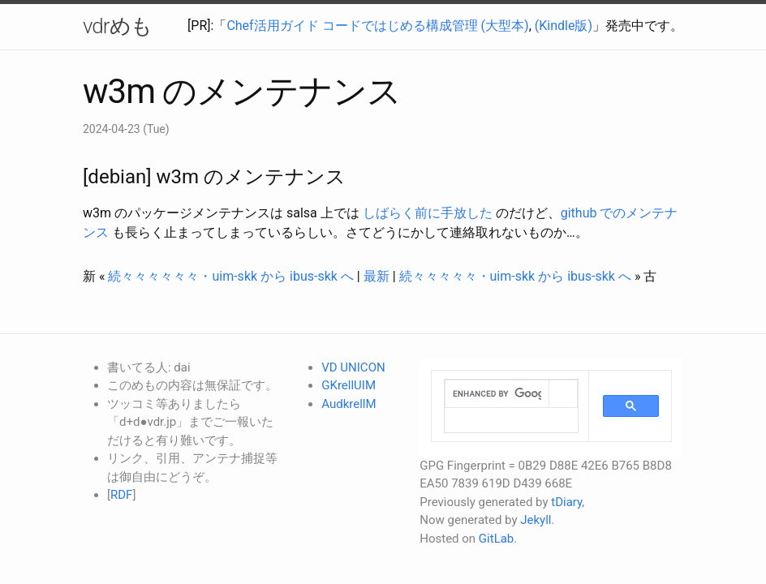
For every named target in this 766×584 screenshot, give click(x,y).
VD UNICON (353, 367)
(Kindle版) (563, 25)
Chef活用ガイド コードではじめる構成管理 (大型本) (377, 25)
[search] (497, 394)
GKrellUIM (348, 385)
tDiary (566, 502)
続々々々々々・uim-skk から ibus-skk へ (515, 276)
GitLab (496, 538)
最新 (376, 276)
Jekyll (535, 520)
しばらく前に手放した (428, 213)
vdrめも (117, 26)
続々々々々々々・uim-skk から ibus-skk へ (230, 276)
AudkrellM (348, 404)
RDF (121, 494)
